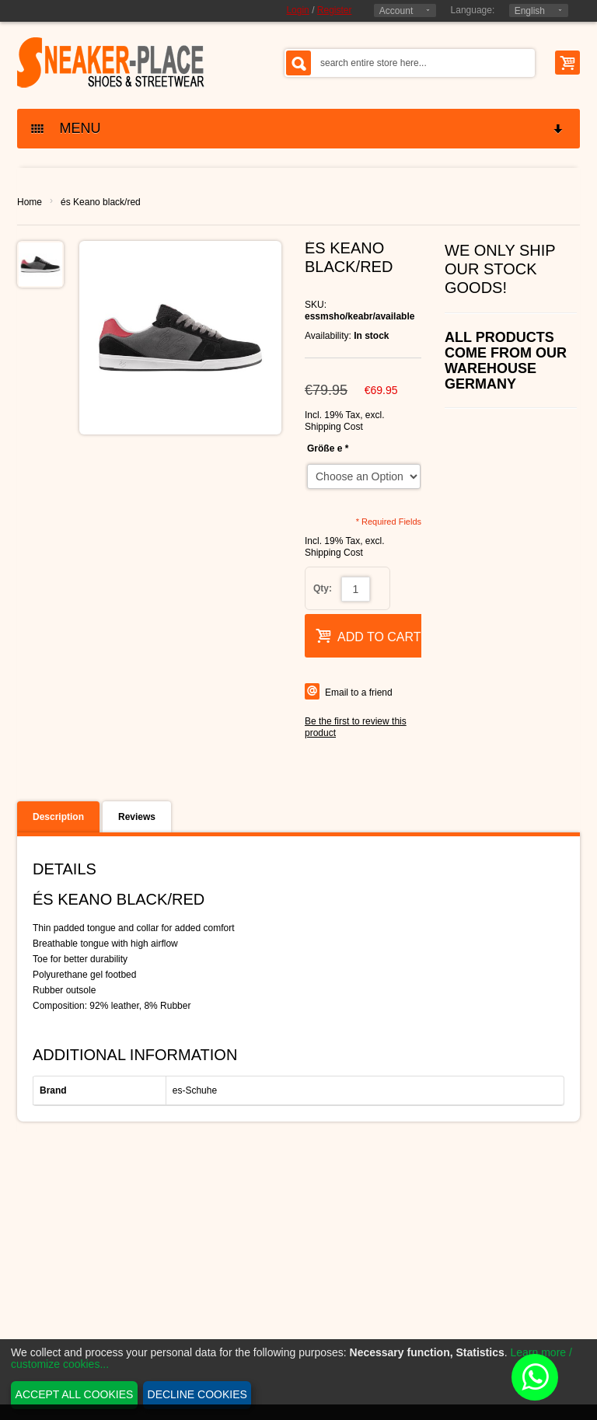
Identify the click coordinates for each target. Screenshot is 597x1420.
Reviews (136, 816)
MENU (298, 128)
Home (29, 202)
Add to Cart (368, 635)
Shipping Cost (334, 426)
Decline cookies (197, 1394)
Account (396, 10)
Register (334, 10)
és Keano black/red (101, 202)
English (530, 10)
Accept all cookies (75, 1394)
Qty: (322, 588)
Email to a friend (359, 692)
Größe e (327, 448)
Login (297, 10)
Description (58, 816)
